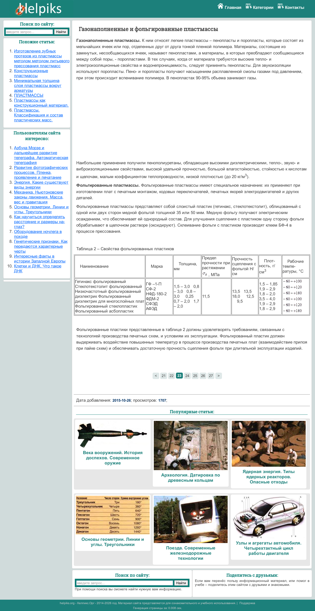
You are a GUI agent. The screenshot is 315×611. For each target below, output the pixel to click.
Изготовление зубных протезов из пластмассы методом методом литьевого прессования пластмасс (41, 58)
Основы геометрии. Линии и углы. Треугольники (41, 209)
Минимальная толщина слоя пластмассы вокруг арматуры (37, 85)
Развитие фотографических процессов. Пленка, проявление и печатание (41, 172)
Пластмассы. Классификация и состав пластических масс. (38, 115)
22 (171, 376)
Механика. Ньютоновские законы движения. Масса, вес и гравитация (38, 197)
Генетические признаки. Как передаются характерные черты (40, 246)
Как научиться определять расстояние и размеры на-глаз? (39, 222)
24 (187, 376)
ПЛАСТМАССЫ (28, 95)
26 (203, 376)
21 (164, 376)
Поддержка (247, 603)
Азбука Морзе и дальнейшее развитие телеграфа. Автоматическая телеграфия (41, 155)
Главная (233, 7)
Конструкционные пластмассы (31, 73)
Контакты (294, 7)
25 (195, 376)
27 (211, 376)
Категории (263, 7)
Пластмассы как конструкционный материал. (41, 103)
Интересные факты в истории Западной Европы (39, 259)
